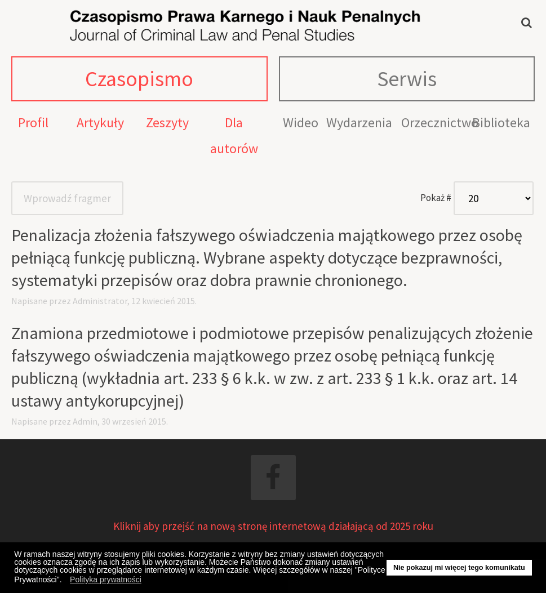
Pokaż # (435, 197)
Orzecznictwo (439, 122)
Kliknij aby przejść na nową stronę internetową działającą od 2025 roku (273, 526)
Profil (33, 122)
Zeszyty (167, 122)
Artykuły (100, 122)
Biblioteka (501, 122)
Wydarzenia (359, 122)
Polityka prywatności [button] (105, 579)
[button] (64, 581)
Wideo (300, 122)
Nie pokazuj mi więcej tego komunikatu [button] (459, 568)
